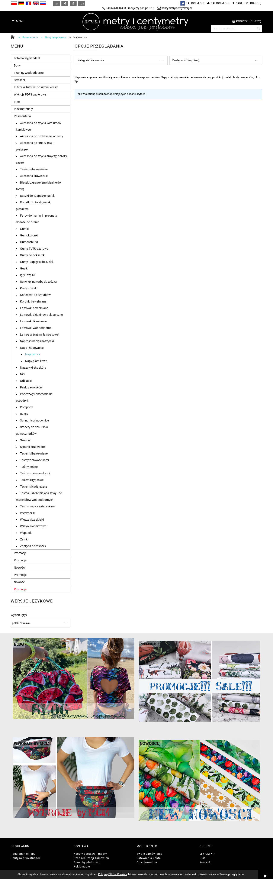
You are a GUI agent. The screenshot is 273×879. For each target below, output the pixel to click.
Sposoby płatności (87, 862)
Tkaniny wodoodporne (29, 72)
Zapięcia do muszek (33, 546)
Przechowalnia (146, 862)
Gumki (24, 228)
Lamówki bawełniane (34, 308)
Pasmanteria (22, 116)
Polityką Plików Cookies (112, 874)
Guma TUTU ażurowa (34, 248)
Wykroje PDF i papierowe (30, 94)
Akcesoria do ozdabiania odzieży (41, 136)
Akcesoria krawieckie (34, 176)
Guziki (24, 268)
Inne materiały (23, 109)
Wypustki (26, 532)
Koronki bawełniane (33, 301)
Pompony (26, 407)
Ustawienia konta (148, 858)
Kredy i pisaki (28, 288)
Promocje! (20, 553)
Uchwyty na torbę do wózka (38, 281)
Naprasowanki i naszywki (37, 341)
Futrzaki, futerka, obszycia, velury (36, 87)
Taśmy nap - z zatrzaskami (37, 506)
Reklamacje (82, 866)
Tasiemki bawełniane (34, 169)
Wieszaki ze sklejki (32, 519)
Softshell (19, 80)
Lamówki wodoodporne (35, 328)
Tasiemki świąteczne (33, 486)
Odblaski (26, 380)
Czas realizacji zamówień (91, 858)
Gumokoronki (29, 235)
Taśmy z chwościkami (34, 460)
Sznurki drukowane (32, 447)
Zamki (24, 539)
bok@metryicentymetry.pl (174, 8)
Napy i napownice (32, 347)
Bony (17, 65)
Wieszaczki (27, 513)
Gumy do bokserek (32, 255)
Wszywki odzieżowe (33, 526)
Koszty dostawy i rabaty (90, 853)
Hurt (202, 858)
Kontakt (204, 862)
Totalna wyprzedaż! (27, 58)
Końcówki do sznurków (35, 295)
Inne (17, 101)
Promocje (20, 560)
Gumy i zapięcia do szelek (37, 262)
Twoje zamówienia (149, 853)
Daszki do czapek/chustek (37, 195)
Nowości (19, 567)
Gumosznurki (29, 242)
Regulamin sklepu (23, 853)
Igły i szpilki (27, 275)
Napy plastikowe (36, 361)
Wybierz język (19, 615)
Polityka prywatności (25, 858)
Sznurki (25, 440)
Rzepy (24, 414)
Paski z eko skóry (31, 387)
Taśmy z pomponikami (35, 473)
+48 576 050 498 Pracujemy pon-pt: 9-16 (128, 8)
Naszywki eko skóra (33, 367)
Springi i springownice (34, 420)
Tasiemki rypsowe (32, 480)
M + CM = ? (207, 853)
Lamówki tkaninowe (33, 321)
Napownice (32, 354)
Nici (22, 374)
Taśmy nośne (29, 466)
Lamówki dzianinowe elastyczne (41, 314)
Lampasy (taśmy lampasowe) (40, 334)
